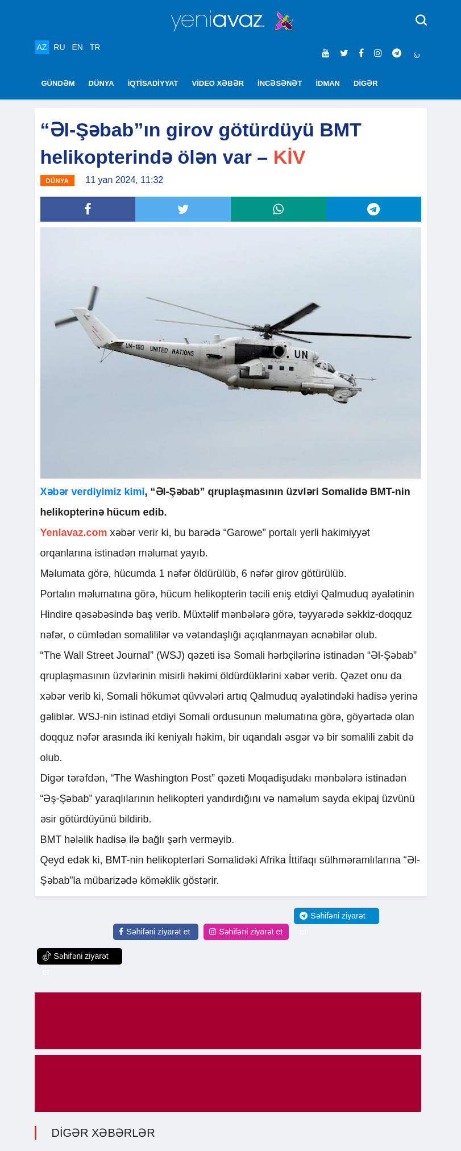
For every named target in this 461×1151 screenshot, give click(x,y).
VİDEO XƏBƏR (218, 83)
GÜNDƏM (58, 83)
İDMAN (327, 83)
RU (59, 47)
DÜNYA (101, 83)
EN (77, 47)
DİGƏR (366, 83)
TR (95, 47)
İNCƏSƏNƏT (280, 83)
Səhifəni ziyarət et (154, 931)
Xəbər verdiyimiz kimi (92, 491)
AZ (42, 47)
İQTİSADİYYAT (153, 83)
